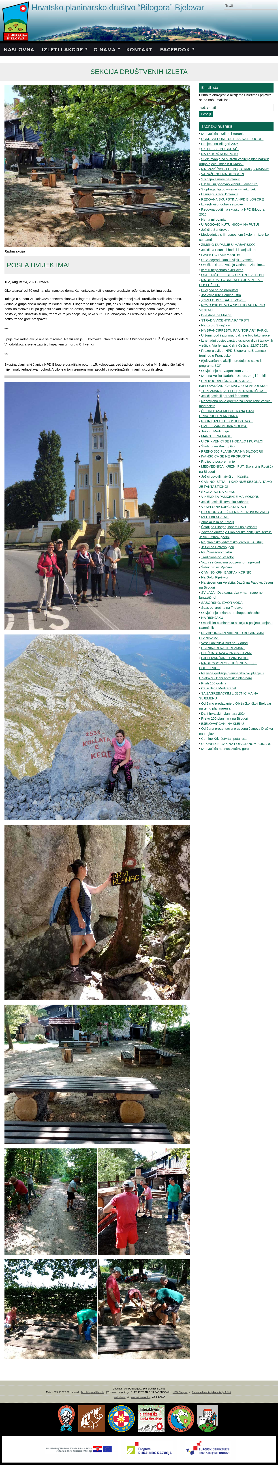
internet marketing (140, 1397)
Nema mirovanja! (214, 219)
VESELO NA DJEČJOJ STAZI (223, 507)
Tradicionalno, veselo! (217, 557)
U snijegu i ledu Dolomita (219, 194)
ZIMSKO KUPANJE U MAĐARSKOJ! (228, 244)
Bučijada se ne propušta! (219, 290)
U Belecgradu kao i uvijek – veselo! (227, 260)
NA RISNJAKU (212, 617)
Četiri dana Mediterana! (218, 688)
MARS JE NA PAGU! (216, 436)
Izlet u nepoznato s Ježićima (222, 270)
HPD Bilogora (180, 1392)
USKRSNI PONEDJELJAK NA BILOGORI (232, 139)
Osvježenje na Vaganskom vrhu (224, 371)
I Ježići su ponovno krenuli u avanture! (229, 184)
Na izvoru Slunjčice (215, 325)
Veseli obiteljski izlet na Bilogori (224, 643)
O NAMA (105, 49)
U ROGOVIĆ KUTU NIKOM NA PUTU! (230, 224)
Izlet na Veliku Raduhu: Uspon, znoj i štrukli (233, 376)
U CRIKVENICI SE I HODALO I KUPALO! (232, 441)
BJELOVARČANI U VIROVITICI (224, 658)
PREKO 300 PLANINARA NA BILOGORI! (232, 451)
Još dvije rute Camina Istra (221, 295)
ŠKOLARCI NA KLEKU (218, 492)
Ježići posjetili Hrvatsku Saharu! (225, 502)
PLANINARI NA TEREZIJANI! (223, 648)
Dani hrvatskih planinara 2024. (224, 713)
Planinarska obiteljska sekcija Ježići (211, 1392)
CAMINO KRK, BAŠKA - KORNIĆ (226, 572)
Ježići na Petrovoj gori (217, 547)
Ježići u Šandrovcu (215, 229)
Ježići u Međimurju (215, 431)
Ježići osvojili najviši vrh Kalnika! (225, 476)
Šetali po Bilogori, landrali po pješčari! (229, 527)
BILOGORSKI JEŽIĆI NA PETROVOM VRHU (235, 512)
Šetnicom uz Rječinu (216, 567)
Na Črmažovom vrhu (216, 552)
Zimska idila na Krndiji (217, 522)
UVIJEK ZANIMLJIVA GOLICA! (224, 426)
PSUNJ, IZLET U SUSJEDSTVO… (227, 421)
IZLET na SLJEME (215, 517)
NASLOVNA (19, 49)
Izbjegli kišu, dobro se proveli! (223, 204)
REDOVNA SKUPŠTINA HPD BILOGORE (232, 199)
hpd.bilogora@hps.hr (92, 1392)
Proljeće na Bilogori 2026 (220, 144)
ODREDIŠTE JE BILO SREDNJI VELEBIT (232, 275)
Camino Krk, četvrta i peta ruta (224, 738)
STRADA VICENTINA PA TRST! (225, 320)
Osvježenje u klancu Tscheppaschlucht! (230, 613)
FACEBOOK (175, 49)
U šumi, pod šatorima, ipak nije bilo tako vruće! (236, 335)
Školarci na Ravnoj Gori (219, 446)
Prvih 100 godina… (215, 683)
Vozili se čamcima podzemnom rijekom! (230, 562)
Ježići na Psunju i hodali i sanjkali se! (228, 250)
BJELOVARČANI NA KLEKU (222, 723)
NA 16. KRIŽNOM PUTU (219, 154)
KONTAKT (139, 49)
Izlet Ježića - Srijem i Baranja (222, 134)
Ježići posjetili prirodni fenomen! (225, 396)
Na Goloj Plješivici (214, 577)
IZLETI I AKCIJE (62, 49)
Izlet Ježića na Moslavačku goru (225, 749)
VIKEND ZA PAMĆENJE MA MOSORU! (231, 496)
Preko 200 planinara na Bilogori (224, 718)
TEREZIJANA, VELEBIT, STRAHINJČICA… (234, 391)
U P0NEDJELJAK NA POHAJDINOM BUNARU (236, 744)
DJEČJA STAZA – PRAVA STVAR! (226, 653)
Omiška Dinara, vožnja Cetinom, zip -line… (233, 265)
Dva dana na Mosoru (216, 315)
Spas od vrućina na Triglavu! (222, 607)
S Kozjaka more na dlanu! (220, 179)
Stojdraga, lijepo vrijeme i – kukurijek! (229, 189)
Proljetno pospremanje (218, 461)
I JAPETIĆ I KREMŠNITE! (220, 255)
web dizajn (120, 1397)
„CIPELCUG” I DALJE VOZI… (223, 300)
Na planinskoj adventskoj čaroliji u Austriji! (232, 542)
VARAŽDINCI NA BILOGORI (222, 174)
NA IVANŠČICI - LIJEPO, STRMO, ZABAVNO (235, 169)
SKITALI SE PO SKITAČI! (220, 149)
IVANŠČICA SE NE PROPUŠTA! (225, 456)
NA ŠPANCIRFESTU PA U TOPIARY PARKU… (236, 330)
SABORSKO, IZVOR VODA (222, 602)
